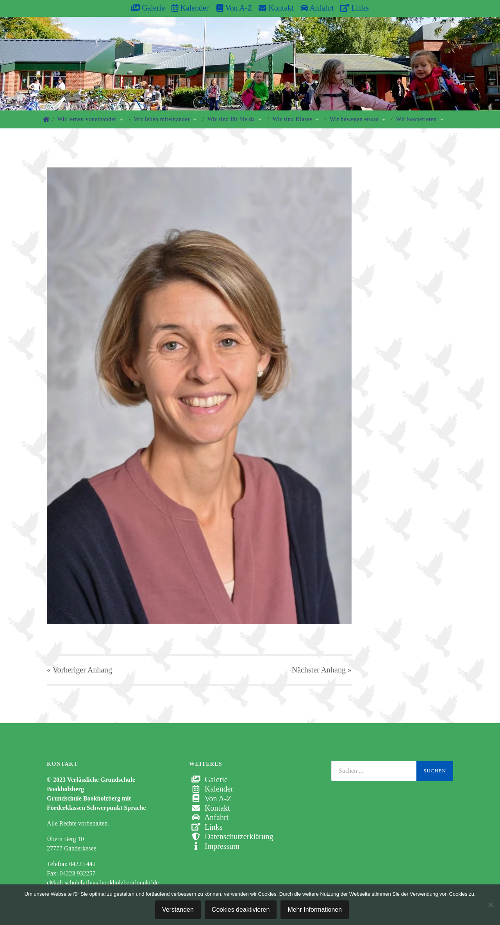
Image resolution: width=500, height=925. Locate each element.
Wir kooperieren (416, 119)
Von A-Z (230, 8)
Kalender (190, 8)
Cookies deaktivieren (241, 909)
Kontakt (276, 8)
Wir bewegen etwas (354, 119)
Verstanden (178, 909)
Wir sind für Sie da (231, 119)
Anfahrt (317, 8)
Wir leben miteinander (162, 119)
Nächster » (322, 669)
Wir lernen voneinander (86, 119)
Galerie (148, 8)
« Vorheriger (79, 669)
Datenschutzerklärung (231, 836)
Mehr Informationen (315, 909)
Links (354, 8)
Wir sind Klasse (292, 119)
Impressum (214, 846)
